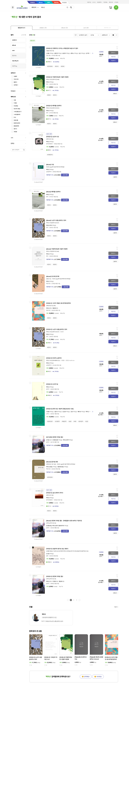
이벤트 (15, 103)
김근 (80, 53)
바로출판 (64, 2)
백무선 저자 (49, 225)
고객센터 (116, 2)
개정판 (15, 131)
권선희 (64, 53)
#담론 (70, 421)
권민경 (56, 53)
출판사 (15, 82)
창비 (47, 84)
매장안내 (111, 2)
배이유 (79, 411)
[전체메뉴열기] (13, 7)
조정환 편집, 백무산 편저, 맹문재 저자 (55, 525)
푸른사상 (48, 283)
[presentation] (21, 28)
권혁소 (72, 53)
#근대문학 (57, 421)
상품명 (15, 76)
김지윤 (47, 440)
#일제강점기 (50, 421)
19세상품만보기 (17, 111)
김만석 (56, 411)
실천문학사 (49, 171)
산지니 (47, 413)
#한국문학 (80, 421)
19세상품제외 (17, 114)
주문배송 (105, 2)
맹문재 (54, 308)
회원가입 (89, 2)
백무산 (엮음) (49, 466)
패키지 (15, 129)
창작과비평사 (49, 143)
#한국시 (57, 66)
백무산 (47, 82)
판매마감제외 (17, 123)
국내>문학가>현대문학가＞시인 (49, 617)
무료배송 (16, 106)
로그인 (94, 2)
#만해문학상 (50, 154)
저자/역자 (16, 79)
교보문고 (32, 2)
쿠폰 (15, 100)
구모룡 (47, 411)
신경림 (47, 53)
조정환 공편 (55, 440)
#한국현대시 (50, 66)
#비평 (75, 421)
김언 (72, 411)
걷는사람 (48, 55)
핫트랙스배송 (17, 108)
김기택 (87, 53)
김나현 (47, 553)
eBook (41, 2)
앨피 (47, 556)
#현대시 (62, 66)
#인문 (86, 421)
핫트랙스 (56, 2)
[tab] (21, 28)
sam (48, 2)
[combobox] (34, 7)
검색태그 (16, 85)
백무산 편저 (66, 440)
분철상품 (16, 120)
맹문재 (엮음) (61, 466)
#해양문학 (64, 421)
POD (15, 117)
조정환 (54, 581)
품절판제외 (16, 126)
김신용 (64, 411)
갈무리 (47, 389)
